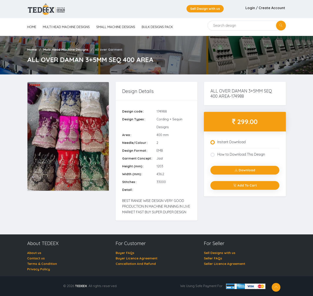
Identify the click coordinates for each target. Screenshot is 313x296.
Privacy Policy (38, 269)
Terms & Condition (42, 264)
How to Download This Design (237, 154)
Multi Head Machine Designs (66, 27)
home (31, 27)
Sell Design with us (205, 9)
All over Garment (108, 49)
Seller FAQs (213, 258)
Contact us (36, 258)
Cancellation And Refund (136, 264)
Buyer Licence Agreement (136, 258)
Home (32, 49)
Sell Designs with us (219, 253)
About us (34, 253)
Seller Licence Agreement (224, 264)
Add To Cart (245, 185)
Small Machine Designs (115, 27)
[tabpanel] (68, 136)
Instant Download (228, 142)
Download (245, 170)
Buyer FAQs (125, 253)
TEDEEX (81, 286)
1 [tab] (68, 186)
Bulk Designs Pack (157, 27)
